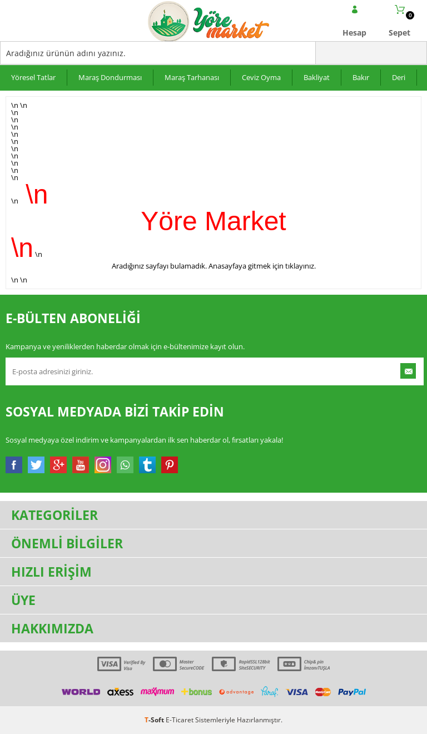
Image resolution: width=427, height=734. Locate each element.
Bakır (360, 77)
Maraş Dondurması (110, 77)
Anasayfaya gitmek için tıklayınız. (262, 266)
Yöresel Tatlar (33, 77)
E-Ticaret (179, 720)
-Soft (155, 720)
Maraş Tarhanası (192, 77)
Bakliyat (317, 77)
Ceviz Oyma (261, 77)
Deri (398, 77)
